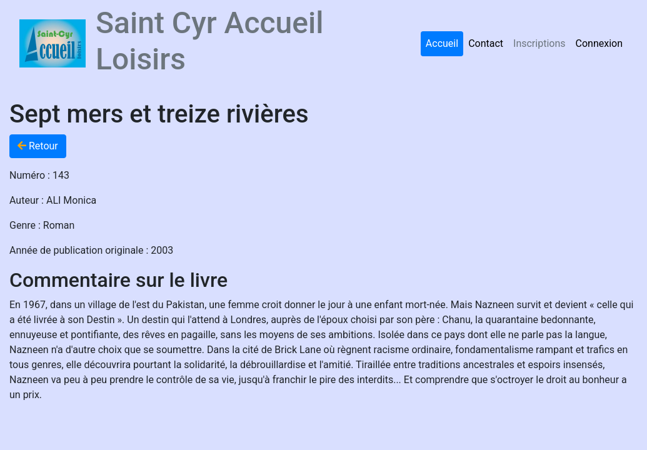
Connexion (599, 43)
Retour (38, 146)
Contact (485, 43)
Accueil (442, 43)
